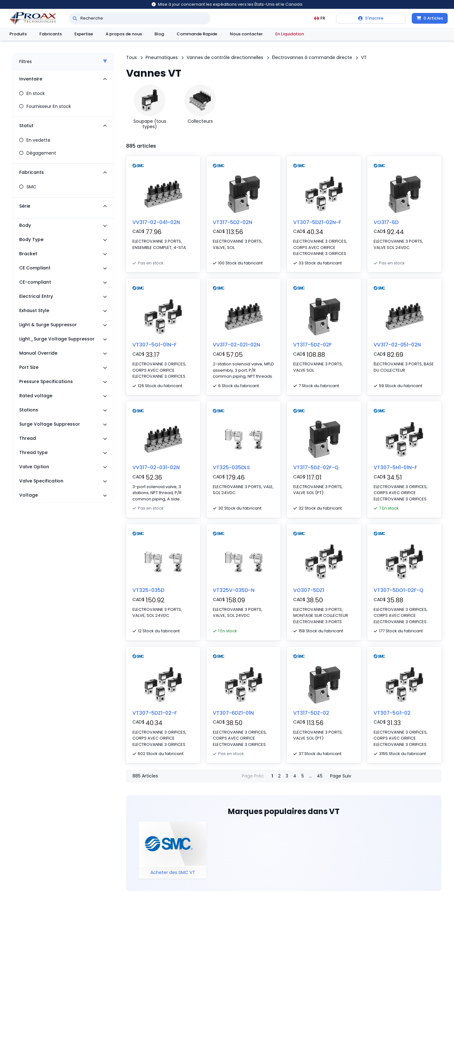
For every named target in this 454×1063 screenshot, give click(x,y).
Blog (159, 34)
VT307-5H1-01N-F (395, 467)
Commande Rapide (197, 34)
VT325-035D (148, 590)
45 (320, 776)
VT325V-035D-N (233, 590)
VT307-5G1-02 (392, 713)
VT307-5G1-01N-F (154, 344)
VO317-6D (386, 222)
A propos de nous (124, 34)
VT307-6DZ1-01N (233, 713)
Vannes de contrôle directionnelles (225, 57)
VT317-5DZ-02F (312, 344)
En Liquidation (289, 34)
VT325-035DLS (231, 467)
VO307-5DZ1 (308, 590)
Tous (131, 57)
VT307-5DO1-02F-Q (398, 590)
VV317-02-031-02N (156, 467)
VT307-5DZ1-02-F (154, 713)
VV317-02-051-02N (397, 344)
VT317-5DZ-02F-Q (316, 467)
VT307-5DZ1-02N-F (317, 222)
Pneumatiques (162, 57)
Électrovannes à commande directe (312, 57)
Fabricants (50, 34)
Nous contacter (246, 34)
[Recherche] (74, 18)
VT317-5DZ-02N (232, 222)
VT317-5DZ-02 (311, 713)
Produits (18, 34)
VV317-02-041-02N (156, 222)
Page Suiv (340, 776)
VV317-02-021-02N (236, 344)
